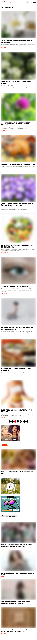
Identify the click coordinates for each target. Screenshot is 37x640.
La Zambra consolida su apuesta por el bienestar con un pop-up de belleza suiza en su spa (17, 630)
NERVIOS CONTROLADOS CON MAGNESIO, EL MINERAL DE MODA (17, 246)
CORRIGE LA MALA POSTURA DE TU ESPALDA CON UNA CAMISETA (17, 328)
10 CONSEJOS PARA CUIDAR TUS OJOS (15, 286)
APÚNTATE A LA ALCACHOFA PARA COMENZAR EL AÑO (17, 82)
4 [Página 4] (20, 421)
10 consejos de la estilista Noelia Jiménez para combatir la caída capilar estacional (15, 602)
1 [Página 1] (12, 421)
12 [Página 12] (24, 421)
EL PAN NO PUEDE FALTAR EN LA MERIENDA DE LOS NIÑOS (17, 369)
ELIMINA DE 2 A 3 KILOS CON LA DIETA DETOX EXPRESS (16, 411)
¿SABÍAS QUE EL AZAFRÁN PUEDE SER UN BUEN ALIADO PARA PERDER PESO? (17, 205)
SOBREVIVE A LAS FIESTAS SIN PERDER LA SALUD (18, 164)
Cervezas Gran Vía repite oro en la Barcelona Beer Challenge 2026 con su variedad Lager (16, 545)
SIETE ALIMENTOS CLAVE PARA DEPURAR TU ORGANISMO (16, 41)
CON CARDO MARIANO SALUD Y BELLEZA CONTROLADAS (15, 124)
